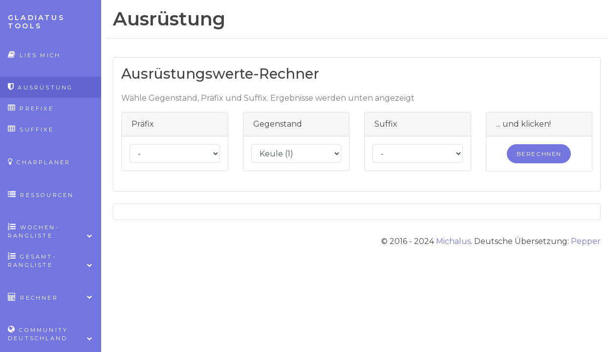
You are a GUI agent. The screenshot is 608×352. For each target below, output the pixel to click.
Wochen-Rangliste (50, 231)
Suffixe (31, 129)
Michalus (453, 241)
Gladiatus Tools (36, 21)
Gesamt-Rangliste (50, 260)
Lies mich (34, 54)
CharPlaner (39, 161)
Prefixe (31, 108)
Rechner (50, 297)
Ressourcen (41, 194)
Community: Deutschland (50, 334)
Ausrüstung (40, 87)
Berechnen (539, 153)
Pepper (586, 241)
